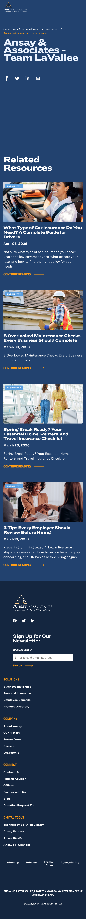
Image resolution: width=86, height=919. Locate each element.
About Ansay (12, 726)
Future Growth (13, 739)
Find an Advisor (14, 778)
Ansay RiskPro (13, 838)
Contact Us (11, 772)
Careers (9, 746)
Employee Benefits (17, 699)
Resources (51, 28)
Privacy (31, 862)
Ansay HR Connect (16, 844)
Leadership (11, 752)
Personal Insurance (17, 693)
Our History (11, 732)
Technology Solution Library (23, 824)
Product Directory (16, 706)
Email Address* (22, 649)
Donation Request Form (20, 805)
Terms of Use (48, 863)
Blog (6, 798)
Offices (8, 785)
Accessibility (69, 862)
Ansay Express (13, 831)
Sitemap (13, 862)
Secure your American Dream (21, 28)
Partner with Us (14, 791)
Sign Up (17, 665)
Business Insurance (17, 686)
